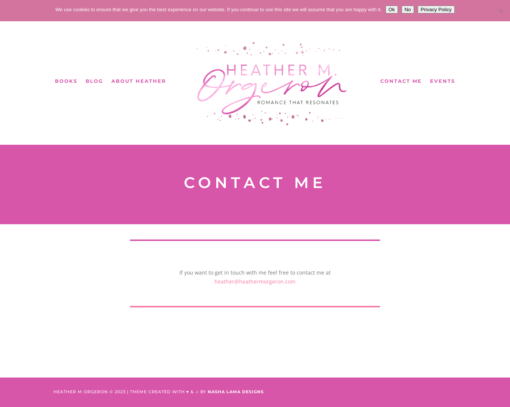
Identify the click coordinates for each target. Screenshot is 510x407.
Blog (94, 81)
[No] (500, 11)
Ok (392, 9)
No (408, 9)
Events (442, 81)
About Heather (138, 81)
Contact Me (401, 81)
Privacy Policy (436, 9)
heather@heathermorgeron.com (255, 281)
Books (66, 81)
